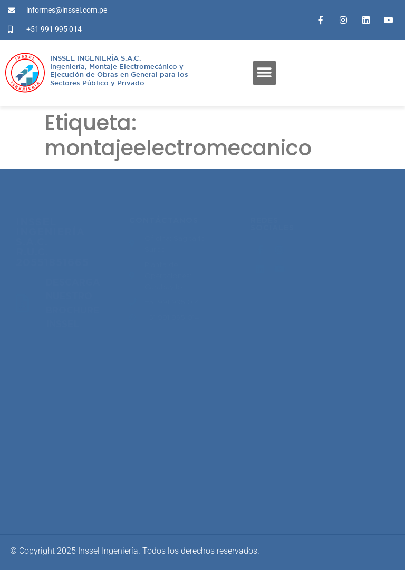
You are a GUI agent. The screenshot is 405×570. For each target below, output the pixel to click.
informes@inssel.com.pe (66, 472)
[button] (264, 73)
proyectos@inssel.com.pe (69, 394)
